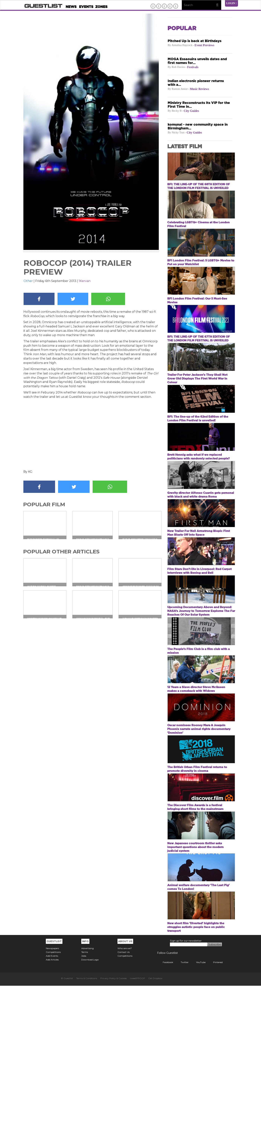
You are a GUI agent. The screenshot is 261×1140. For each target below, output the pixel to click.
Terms (84, 1106)
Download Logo (90, 1113)
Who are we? (124, 1102)
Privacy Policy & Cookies (113, 1132)
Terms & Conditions (86, 1132)
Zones (101, 6)
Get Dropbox (155, 1132)
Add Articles (52, 1113)
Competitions (53, 1106)
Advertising (87, 1102)
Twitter (182, 1116)
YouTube (198, 1116)
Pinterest (215, 1116)
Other (28, 281)
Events (86, 6)
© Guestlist (67, 1132)
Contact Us (123, 1106)
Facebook (165, 1116)
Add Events (52, 1110)
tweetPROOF (137, 1132)
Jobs (83, 1110)
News (71, 6)
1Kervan (85, 281)
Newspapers (52, 1102)
